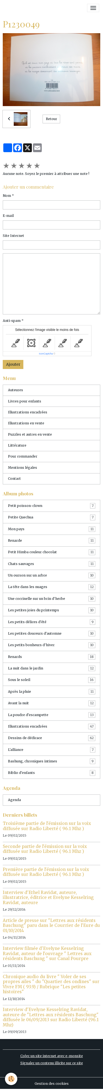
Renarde (51, 540)
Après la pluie (51, 691)
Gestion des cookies (52, 1084)
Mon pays (51, 529)
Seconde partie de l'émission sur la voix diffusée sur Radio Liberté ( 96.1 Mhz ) (45, 849)
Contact (14, 478)
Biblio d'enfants (51, 773)
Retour (51, 119)
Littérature (17, 445)
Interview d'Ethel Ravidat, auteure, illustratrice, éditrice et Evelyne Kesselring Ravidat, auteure (48, 897)
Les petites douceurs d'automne (51, 633)
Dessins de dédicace (51, 738)
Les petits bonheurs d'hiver (51, 645)
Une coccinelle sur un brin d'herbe (51, 598)
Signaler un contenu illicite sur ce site (51, 1063)
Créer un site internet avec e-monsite (51, 1056)
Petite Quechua (51, 517)
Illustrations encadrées (27, 412)
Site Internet (13, 236)
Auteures (15, 390)
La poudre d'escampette (51, 715)
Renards (51, 657)
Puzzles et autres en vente (30, 434)
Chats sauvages (51, 564)
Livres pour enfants (24, 401)
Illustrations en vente (26, 423)
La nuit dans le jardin (51, 668)
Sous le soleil (51, 680)
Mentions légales (22, 467)
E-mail (8, 216)
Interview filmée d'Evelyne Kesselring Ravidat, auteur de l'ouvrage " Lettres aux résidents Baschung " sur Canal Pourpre (47, 953)
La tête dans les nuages (51, 587)
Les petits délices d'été (51, 622)
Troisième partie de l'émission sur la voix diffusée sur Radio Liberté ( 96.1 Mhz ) (47, 826)
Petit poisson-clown (51, 506)
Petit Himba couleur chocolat (51, 552)
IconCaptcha (46, 353)
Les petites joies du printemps (51, 610)
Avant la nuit (51, 703)
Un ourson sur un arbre (51, 575)
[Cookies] (11, 1079)
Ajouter (13, 364)
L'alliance (51, 750)
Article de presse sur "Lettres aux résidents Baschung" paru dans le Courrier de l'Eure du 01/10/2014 (51, 925)
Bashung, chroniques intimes (51, 761)
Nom (7, 196)
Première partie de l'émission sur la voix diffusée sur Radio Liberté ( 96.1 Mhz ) (46, 872)
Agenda (14, 800)
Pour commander (22, 456)
